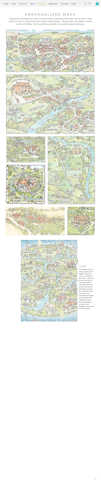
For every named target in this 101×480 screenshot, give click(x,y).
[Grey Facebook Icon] (85, 3)
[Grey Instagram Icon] (89, 3)
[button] (97, 3)
